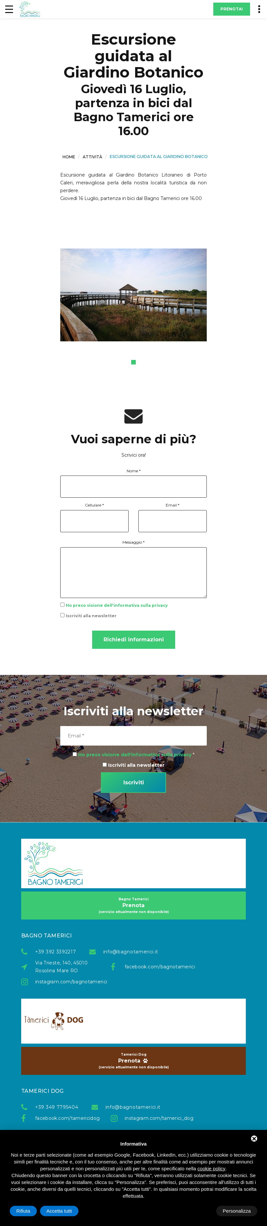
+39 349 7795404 (56, 1107)
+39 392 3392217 (55, 952)
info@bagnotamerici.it (131, 952)
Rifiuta (202, 1211)
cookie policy (211, 1168)
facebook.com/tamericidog (66, 1118)
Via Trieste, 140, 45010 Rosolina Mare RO (61, 967)
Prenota (133, 905)
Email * (172, 505)
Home (69, 156)
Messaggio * (133, 542)
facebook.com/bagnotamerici (156, 967)
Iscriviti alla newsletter (91, 615)
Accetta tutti (238, 1211)
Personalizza (30, 1211)
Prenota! (231, 9)
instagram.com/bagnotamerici (66, 982)
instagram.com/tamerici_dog (156, 1118)
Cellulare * (94, 505)
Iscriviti (133, 782)
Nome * (134, 470)
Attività (92, 156)
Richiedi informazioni (134, 639)
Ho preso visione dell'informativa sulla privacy (117, 605)
